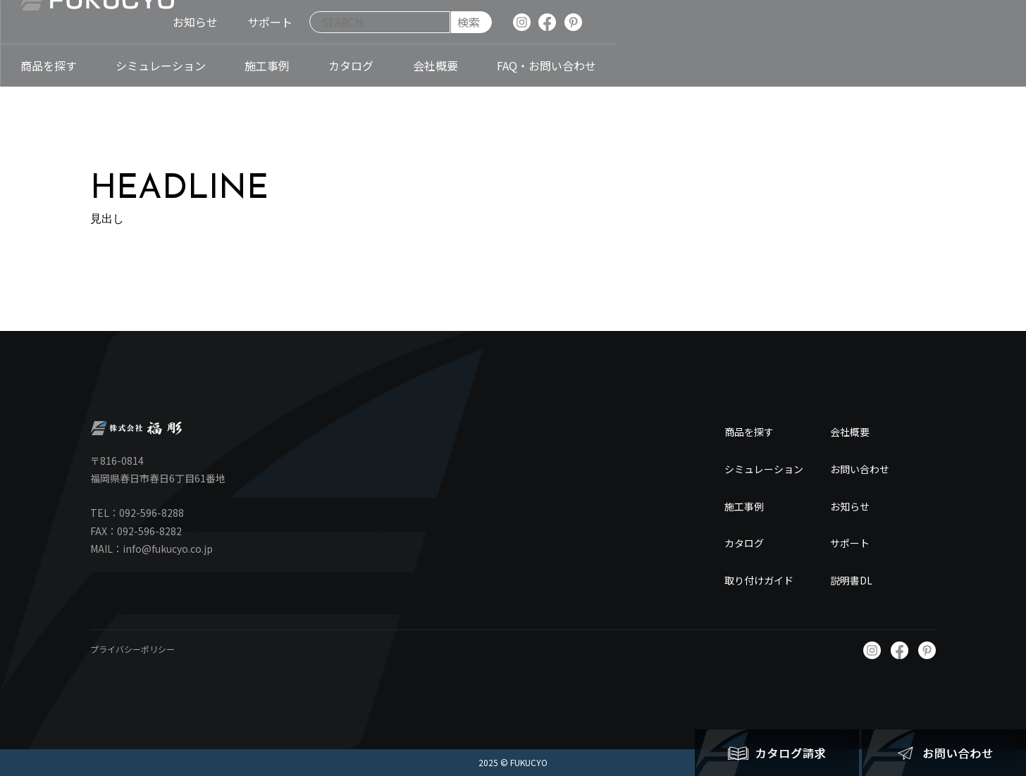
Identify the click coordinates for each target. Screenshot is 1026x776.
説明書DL (851, 580)
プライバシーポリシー (132, 649)
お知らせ (850, 506)
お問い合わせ (859, 469)
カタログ (744, 543)
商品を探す (749, 432)
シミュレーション (763, 469)
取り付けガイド (758, 580)
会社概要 (850, 432)
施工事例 (744, 506)
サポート (850, 543)
